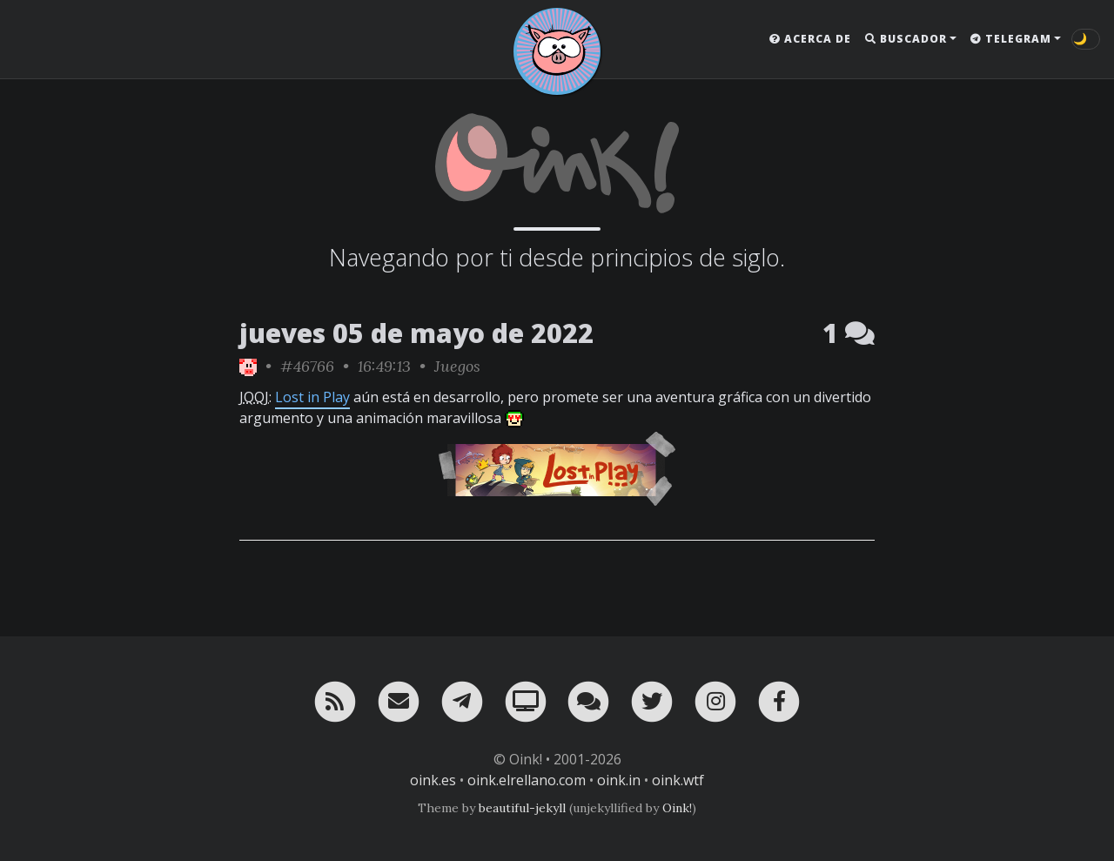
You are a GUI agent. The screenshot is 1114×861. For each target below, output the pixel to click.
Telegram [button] (1010, 38)
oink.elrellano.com (526, 780)
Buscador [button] (906, 38)
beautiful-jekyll (522, 808)
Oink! (677, 808)
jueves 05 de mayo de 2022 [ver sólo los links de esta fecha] (416, 333)
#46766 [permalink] (307, 366)
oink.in (619, 780)
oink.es (433, 780)
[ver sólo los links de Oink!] (248, 366)
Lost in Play (312, 397)
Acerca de (810, 38)
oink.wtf (678, 780)
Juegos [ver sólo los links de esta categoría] (457, 366)
